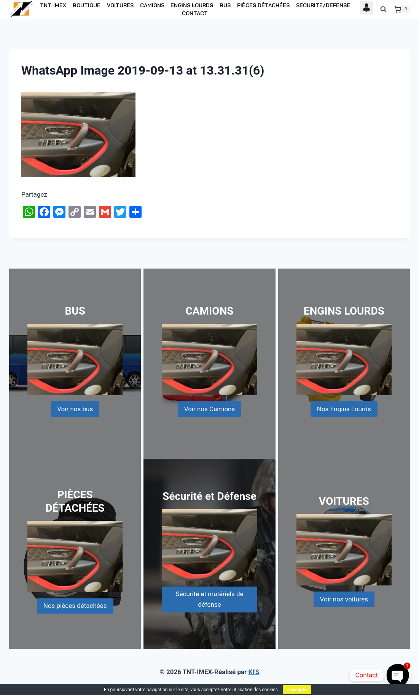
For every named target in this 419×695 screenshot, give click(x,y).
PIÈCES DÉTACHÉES (263, 5)
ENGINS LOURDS (191, 5)
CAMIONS (152, 5)
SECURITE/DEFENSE (323, 5)
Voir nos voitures (344, 599)
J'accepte (297, 689)
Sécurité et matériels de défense (209, 599)
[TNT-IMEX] (21, 9)
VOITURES (120, 5)
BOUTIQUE (86, 5)
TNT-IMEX (53, 5)
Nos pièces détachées (75, 605)
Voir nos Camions (209, 409)
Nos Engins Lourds (344, 409)
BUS (225, 5)
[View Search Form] (383, 9)
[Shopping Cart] (402, 9)
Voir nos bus (75, 409)
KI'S (254, 672)
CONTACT (195, 13)
